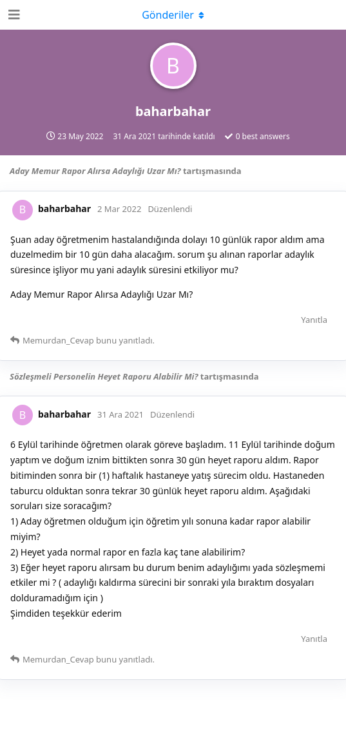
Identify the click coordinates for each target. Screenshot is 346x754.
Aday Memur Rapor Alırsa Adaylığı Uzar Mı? (95, 171)
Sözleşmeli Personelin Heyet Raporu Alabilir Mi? (104, 376)
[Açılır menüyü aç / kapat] (173, 15)
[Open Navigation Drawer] (13, 15)
